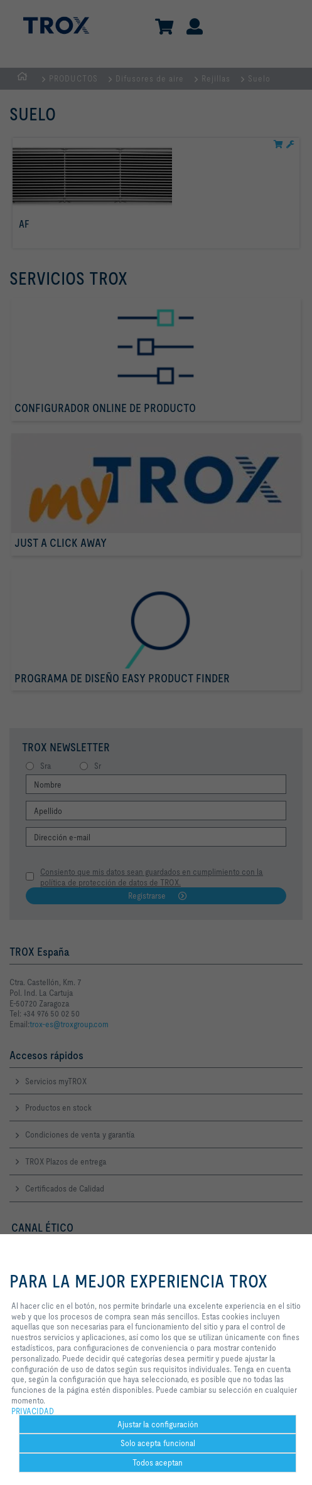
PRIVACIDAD (32, 1411)
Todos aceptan (157, 1462)
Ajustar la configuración (157, 1424)
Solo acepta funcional (158, 1443)
